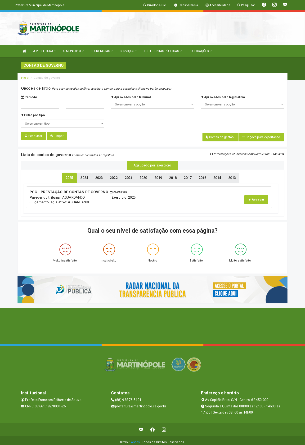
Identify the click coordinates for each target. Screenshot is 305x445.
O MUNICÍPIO (73, 51)
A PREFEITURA (44, 51)
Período (29, 97)
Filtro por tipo (33, 115)
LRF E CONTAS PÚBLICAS (163, 51)
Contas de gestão (220, 137)
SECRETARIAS (102, 51)
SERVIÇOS (128, 51)
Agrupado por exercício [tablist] (152, 163)
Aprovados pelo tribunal (131, 97)
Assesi (136, 439)
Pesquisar (33, 136)
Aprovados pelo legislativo (223, 97)
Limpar (56, 136)
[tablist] (69, 175)
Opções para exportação (261, 137)
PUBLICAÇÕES (200, 51)
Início (25, 77)
